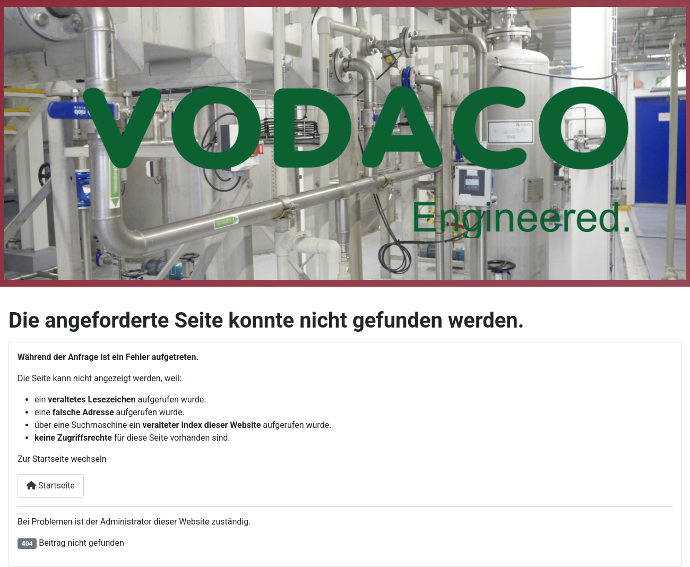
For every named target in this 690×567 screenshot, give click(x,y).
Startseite (51, 485)
